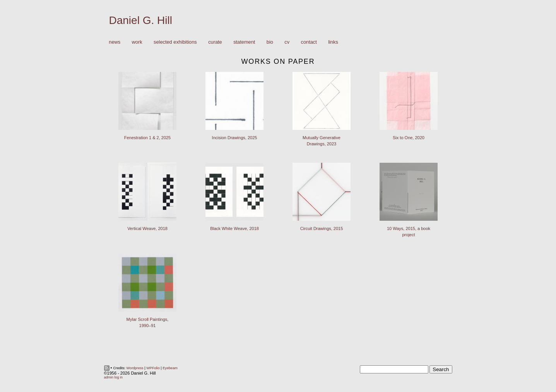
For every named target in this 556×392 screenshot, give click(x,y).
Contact (309, 42)
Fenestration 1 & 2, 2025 (147, 137)
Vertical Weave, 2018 (147, 228)
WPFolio (153, 368)
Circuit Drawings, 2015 (321, 228)
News (114, 42)
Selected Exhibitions (175, 42)
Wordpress (135, 368)
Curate (215, 42)
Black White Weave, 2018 (234, 228)
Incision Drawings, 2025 (234, 137)
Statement (244, 42)
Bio (270, 42)
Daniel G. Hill (140, 20)
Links (333, 42)
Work (135, 42)
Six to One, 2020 (408, 137)
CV (286, 42)
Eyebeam (170, 368)
